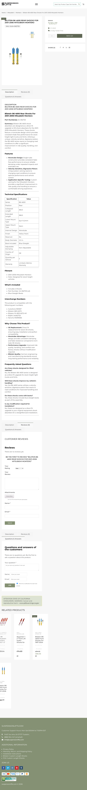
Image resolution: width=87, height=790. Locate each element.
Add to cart (69, 36)
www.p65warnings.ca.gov (29, 603)
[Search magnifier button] (79, 4)
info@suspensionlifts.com (14, 740)
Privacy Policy (8, 749)
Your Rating (7, 467)
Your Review (7, 473)
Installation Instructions (12, 754)
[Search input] (66, 4)
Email (7, 512)
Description (9, 92)
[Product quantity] (52, 36)
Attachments (10, 492)
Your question (10, 563)
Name (8, 503)
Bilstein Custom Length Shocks (15, 756)
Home (4, 12)
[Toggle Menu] (36, 4)
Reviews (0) (25, 92)
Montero (18, 12)
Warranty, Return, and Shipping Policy (17, 751)
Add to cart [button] (17, 656)
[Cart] (83, 4)
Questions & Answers (13, 97)
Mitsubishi (10, 12)
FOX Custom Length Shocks (14, 758)
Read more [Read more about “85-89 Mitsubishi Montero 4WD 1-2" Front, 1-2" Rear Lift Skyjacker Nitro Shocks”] (7, 656)
